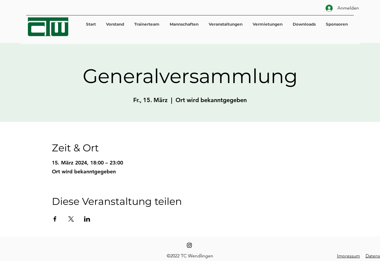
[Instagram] (189, 245)
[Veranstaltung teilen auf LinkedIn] (87, 219)
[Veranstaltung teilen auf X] (71, 219)
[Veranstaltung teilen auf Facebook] (55, 219)
